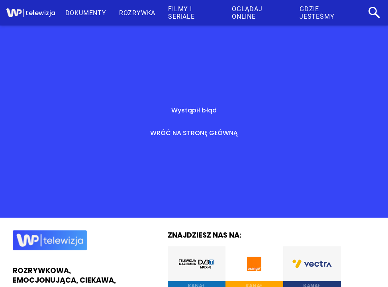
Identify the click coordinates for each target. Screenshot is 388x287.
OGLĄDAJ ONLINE (247, 12)
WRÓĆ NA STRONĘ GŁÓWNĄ (194, 133)
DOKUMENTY (85, 13)
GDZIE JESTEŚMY (317, 12)
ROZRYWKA (137, 13)
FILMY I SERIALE (181, 12)
